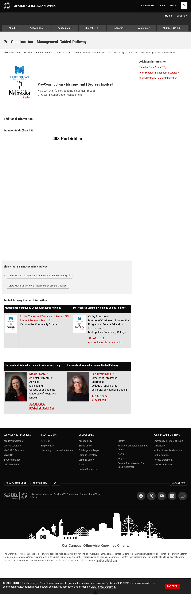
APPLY (173, 6)
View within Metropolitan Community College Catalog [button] (38, 276)
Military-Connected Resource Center (133, 448)
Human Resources (88, 469)
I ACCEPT (172, 586)
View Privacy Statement (103, 587)
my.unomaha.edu (12, 460)
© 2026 (34, 498)
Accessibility (85, 441)
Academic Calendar (13, 441)
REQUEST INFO (148, 6)
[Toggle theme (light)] (56, 484)
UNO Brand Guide (12, 465)
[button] (13, 29)
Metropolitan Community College (109, 53)
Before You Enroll (44, 53)
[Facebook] (141, 496)
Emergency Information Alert (168, 441)
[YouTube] (161, 496)
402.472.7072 (99, 396)
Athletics (143, 28)
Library (121, 441)
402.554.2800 (178, 484)
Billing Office (85, 446)
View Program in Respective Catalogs (159, 73)
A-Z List (45, 441)
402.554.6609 (37, 404)
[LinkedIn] (172, 496)
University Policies (163, 465)
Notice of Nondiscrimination (167, 450)
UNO (6, 53)
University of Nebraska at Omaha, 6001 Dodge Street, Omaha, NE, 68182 (65, 495)
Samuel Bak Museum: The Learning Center (131, 465)
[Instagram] (182, 496)
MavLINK (8, 455)
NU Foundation (161, 455)
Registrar (15, 53)
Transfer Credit (63, 53)
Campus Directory (88, 455)
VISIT (162, 6)
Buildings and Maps (89, 450)
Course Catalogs (12, 446)
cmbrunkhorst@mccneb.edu (104, 342)
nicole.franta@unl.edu (42, 408)
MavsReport (159, 446)
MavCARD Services (14, 450)
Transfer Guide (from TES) (152, 67)
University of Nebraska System (57, 450)
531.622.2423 (96, 339)
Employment (47, 446)
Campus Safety (86, 460)
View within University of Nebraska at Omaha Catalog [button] (38, 286)
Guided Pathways (82, 53)
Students (28, 53)
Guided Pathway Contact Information (158, 78)
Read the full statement (107, 561)
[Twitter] (151, 496)
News (121, 454)
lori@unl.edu (98, 400)
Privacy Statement (162, 460)
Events (82, 465)
